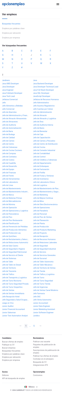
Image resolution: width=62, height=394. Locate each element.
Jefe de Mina (38, 201)
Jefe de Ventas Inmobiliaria (13, 293)
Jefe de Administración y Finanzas (15, 115)
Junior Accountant (40, 303)
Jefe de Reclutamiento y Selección (15, 239)
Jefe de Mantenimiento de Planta (46, 188)
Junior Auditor (8, 306)
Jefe (4, 103)
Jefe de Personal (40, 214)
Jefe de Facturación (41, 169)
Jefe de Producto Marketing (44, 230)
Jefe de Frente (8, 176)
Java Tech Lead (8, 96)
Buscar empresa (8, 348)
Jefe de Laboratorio (10, 182)
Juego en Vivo (8, 303)
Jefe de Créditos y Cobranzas (45, 160)
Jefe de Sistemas (9, 258)
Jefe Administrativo (41, 103)
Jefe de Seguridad (40, 246)
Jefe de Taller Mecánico (42, 265)
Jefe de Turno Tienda (41, 284)
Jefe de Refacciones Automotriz (15, 242)
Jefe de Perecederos (10, 214)
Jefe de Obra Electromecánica (45, 204)
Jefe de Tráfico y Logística (43, 274)
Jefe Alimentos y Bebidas (12, 106)
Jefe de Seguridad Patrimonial (14, 252)
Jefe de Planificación (10, 223)
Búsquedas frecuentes (11, 24)
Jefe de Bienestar (40, 131)
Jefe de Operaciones (41, 208)
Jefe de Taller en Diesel (11, 265)
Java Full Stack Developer (43, 90)
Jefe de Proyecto (40, 233)
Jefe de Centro (8, 144)
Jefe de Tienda (39, 271)
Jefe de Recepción (40, 236)
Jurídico (36, 316)
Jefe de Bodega (8, 134)
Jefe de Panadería (40, 211)
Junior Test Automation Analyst (15, 316)
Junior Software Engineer (43, 312)
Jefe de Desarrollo (9, 166)
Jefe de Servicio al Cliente (12, 255)
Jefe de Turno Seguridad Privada (15, 284)
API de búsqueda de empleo (13, 378)
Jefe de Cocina (39, 147)
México (31, 387)
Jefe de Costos (8, 160)
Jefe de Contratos (9, 157)
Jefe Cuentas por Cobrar (43, 109)
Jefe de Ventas (8, 290)
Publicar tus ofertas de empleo (45, 356)
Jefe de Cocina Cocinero (12, 150)
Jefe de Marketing (40, 195)
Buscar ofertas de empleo (12, 341)
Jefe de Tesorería (9, 271)
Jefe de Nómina (8, 204)
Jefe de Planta (39, 223)
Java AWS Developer (10, 84)
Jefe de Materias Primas (12, 198)
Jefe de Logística (40, 185)
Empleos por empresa (11, 38)
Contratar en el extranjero (43, 359)
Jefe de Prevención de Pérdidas (15, 227)
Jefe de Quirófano (9, 236)
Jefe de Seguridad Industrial (44, 249)
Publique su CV (8, 344)
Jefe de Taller (7, 262)
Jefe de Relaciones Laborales (45, 242)
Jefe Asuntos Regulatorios (44, 106)
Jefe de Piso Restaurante (12, 220)
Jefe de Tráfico (8, 274)
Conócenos (37, 375)
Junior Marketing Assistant (44, 309)
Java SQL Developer (41, 93)
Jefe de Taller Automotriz (43, 262)
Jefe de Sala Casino (10, 246)
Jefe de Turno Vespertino (12, 287)
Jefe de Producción (41, 227)
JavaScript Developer (41, 96)
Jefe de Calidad (8, 138)
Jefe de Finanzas (9, 173)
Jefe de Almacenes (10, 122)
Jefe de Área (38, 122)
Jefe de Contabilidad (41, 153)
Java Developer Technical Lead (45, 87)
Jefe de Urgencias (40, 287)
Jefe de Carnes (8, 141)
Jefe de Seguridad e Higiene (13, 249)
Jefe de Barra (7, 131)
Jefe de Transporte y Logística (14, 278)
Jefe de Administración (42, 112)
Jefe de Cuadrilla (9, 163)
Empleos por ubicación (11, 33)
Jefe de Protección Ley (11, 233)
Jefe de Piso (7, 217)
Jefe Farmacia (39, 293)
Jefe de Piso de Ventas (42, 217)
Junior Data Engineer (41, 306)
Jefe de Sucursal (40, 258)
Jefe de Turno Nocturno (11, 281)
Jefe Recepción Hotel (10, 297)
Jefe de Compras (9, 153)
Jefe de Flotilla (39, 173)
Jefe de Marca (8, 195)
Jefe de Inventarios (41, 179)
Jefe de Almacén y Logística (44, 118)
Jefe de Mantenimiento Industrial (15, 192)
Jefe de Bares (38, 128)
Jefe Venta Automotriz (42, 300)
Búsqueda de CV (40, 362)
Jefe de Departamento (42, 163)
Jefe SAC (37, 297)
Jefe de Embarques (41, 166)
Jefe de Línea (7, 185)
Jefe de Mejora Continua (43, 198)
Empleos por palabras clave (13, 28)
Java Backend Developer (43, 84)
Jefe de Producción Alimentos (14, 230)
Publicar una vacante (41, 341)
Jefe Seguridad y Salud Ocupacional (15, 300)
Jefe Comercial (8, 109)
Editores (5, 375)
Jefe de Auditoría (9, 125)
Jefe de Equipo (8, 169)
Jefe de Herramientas (11, 179)
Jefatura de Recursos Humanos (46, 99)
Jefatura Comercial (10, 99)
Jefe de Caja (38, 134)
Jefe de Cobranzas (9, 147)
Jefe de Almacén (40, 115)
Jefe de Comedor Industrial (44, 150)
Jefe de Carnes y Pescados (44, 141)
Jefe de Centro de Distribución (45, 144)
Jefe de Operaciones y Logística (15, 211)
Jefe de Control (39, 157)
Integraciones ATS (40, 365)
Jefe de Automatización (11, 128)
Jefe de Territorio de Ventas (44, 268)
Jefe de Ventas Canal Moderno (45, 290)
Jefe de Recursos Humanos (44, 239)
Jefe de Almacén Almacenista (14, 118)
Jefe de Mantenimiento (11, 188)
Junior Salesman (9, 312)
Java (35, 80)
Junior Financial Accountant (13, 309)
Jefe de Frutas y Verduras (43, 176)
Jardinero (6, 80)
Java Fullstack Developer (12, 93)
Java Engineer (7, 90)
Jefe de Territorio (9, 268)
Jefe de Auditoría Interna (43, 125)
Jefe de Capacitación (41, 138)
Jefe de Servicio (39, 252)
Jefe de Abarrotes (9, 112)
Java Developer (8, 87)
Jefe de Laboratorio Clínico (44, 182)
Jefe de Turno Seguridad (43, 281)
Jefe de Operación (9, 208)
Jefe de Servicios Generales (44, 255)
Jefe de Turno (38, 278)
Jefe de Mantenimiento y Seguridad (46, 192)
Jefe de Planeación (41, 220)
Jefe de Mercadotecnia (11, 201)
